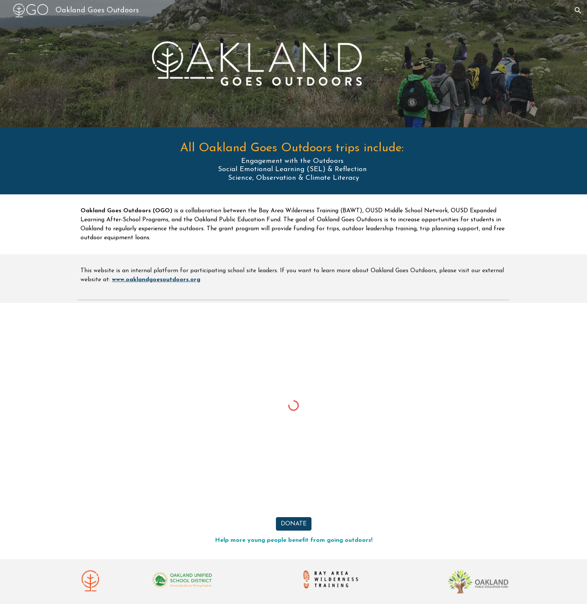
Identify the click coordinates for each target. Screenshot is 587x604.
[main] (293, 160)
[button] (578, 10)
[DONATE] (293, 524)
